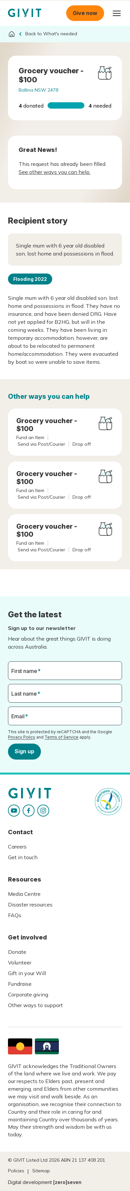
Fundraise (20, 983)
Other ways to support (35, 1005)
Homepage (24, 13)
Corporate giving (28, 994)
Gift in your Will (27, 973)
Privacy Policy (21, 736)
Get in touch (23, 857)
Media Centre (24, 894)
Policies (16, 1171)
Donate (17, 951)
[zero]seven (67, 1182)
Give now (85, 13)
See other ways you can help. (54, 172)
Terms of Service (61, 736)
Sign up (24, 751)
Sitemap (41, 1171)
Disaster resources (30, 904)
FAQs (14, 915)
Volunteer (19, 962)
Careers (17, 846)
